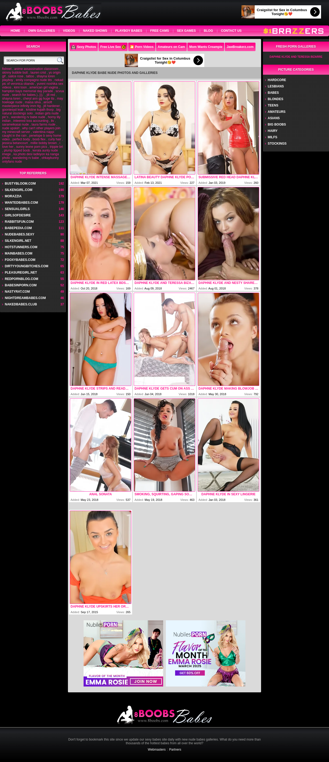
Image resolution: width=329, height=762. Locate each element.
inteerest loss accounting (30, 121)
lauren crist (38, 72)
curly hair (54, 139)
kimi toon (20, 87)
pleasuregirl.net (21, 272)
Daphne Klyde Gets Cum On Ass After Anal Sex (164, 388)
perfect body (21, 139)
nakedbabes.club (21, 304)
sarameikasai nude (15, 124)
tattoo (30, 76)
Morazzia (13, 196)
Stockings (277, 143)
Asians (274, 118)
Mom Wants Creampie (205, 47)
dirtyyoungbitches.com (26, 266)
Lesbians (276, 86)
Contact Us (231, 31)
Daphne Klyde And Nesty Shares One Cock (228, 283)
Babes (273, 93)
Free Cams (159, 31)
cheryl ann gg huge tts (38, 98)
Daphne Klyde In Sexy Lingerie (228, 494)
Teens (273, 105)
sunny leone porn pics (31, 147)
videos (69, 31)
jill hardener (51, 106)
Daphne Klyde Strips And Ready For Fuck (101, 388)
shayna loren (11, 98)
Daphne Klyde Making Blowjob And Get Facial (228, 388)
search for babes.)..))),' (28, 95)
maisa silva (33, 102)
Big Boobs (277, 124)
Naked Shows (95, 31)
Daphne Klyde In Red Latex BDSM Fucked (101, 283)
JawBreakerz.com (240, 47)
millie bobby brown (44, 143)
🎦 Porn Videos (141, 47)
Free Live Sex (113, 47)
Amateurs (276, 112)
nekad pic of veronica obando (32, 82)
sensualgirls (17, 209)
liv (52, 121)
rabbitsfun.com (19, 222)
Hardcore (277, 80)
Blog (208, 31)
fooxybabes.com (20, 260)
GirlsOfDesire (18, 215)
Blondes (275, 99)
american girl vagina (43, 87)
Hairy (273, 131)
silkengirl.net (18, 241)
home (15, 31)
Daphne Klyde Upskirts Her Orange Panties (101, 606)
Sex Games (186, 31)
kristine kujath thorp (40, 110)
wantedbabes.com (21, 202)
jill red (51, 95)
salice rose (15, 76)
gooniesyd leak (12, 110)
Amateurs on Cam (171, 47)
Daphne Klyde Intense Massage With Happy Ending (101, 177)
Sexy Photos (83, 47)
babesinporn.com (21, 285)
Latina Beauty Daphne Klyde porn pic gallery (164, 177)
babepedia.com (18, 228)
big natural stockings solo (31, 111)
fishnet (6, 69)
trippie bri (56, 147)
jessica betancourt (15, 143)
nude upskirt (10, 128)
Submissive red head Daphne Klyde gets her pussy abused (228, 177)
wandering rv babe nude (28, 117)
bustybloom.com (20, 183)
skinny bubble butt (15, 72)
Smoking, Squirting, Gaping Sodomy (164, 494)
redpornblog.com (21, 279)
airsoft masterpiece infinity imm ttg (27, 104)
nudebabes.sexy (19, 234)
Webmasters (157, 749)
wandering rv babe (26, 158)
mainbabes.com (18, 253)
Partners (175, 749)
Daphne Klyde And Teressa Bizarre (164, 283)
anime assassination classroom (36, 69)
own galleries (41, 31)
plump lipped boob (17, 150)
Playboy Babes (128, 31)
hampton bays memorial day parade (27, 91)
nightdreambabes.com (25, 298)
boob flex (39, 139)
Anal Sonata (100, 494)
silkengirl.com (18, 190)
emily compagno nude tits (34, 80)
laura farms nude (43, 124)
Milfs (272, 137)
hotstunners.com (21, 247)
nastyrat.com (17, 291)
